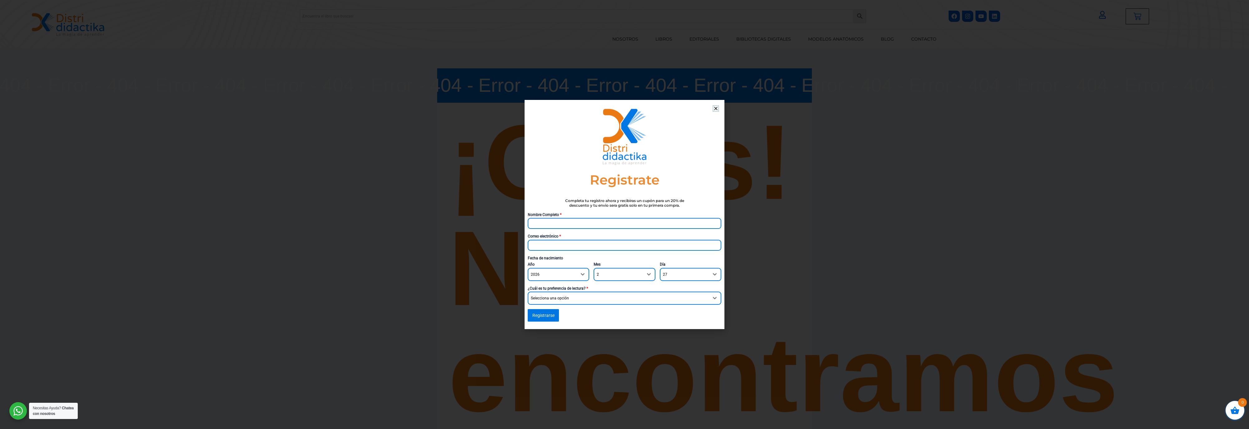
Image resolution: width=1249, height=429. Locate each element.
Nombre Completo (544, 215)
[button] (715, 108)
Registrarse (543, 315)
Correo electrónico (544, 236)
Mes (597, 264)
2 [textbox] (598, 274)
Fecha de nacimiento (545, 258)
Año (531, 264)
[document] (624, 214)
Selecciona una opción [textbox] (550, 298)
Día (662, 264)
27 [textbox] (665, 274)
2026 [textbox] (535, 274)
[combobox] (558, 274)
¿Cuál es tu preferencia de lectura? (558, 288)
